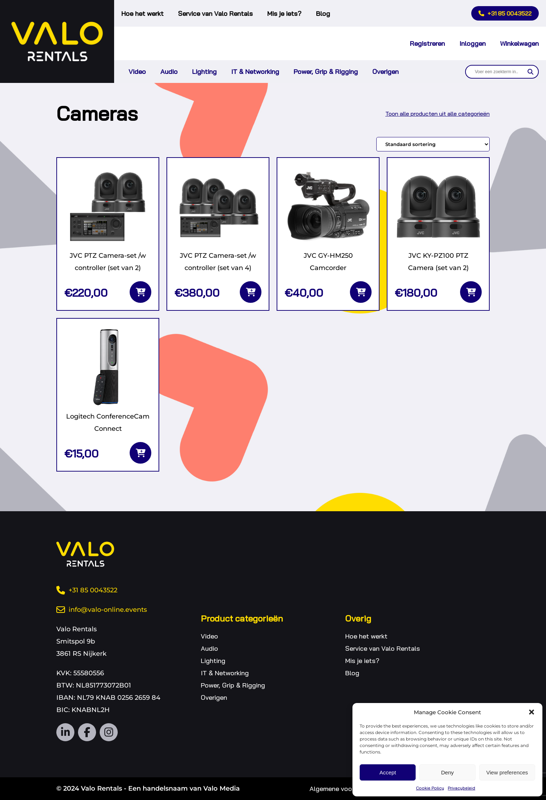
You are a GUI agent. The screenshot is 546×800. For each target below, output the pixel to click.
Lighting (204, 71)
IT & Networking (255, 71)
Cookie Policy (430, 788)
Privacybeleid (461, 788)
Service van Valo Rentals (215, 13)
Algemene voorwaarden (344, 788)
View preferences (507, 772)
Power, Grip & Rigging (326, 71)
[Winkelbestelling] (433, 144)
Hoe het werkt (142, 13)
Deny (447, 772)
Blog (323, 13)
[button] (531, 712)
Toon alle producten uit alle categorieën (437, 113)
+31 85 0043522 (505, 13)
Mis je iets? (284, 13)
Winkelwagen (519, 43)
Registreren (427, 43)
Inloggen (472, 43)
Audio (169, 71)
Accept (388, 772)
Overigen (385, 71)
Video (137, 71)
